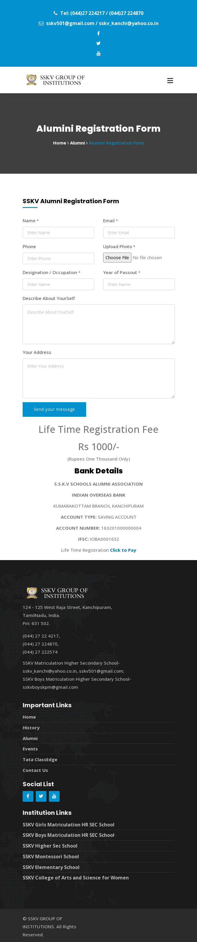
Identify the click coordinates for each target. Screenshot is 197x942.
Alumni (30, 738)
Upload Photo (119, 246)
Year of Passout (121, 272)
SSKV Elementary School (51, 865)
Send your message (54, 409)
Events (30, 748)
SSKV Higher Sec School (50, 844)
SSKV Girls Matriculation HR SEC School (68, 823)
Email (110, 220)
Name (31, 220)
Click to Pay (123, 550)
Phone (29, 246)
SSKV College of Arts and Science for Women (76, 875)
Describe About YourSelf (49, 298)
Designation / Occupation (51, 272)
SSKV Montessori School (51, 854)
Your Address (37, 352)
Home (29, 717)
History (31, 727)
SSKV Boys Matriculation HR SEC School (68, 833)
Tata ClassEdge (40, 758)
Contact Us (35, 769)
